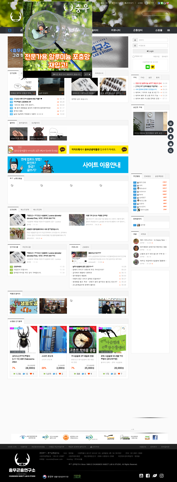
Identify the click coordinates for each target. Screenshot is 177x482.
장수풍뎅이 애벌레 (78, 275)
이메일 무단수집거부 (56, 446)
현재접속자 (137, 219)
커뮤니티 (115, 30)
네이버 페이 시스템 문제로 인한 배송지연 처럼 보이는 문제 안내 (150, 98)
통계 (157, 77)
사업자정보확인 (74, 456)
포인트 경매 (137, 107)
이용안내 (143, 446)
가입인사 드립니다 (19, 269)
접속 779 (150, 3)
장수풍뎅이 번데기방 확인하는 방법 (153, 247)
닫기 (87, 74)
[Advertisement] (150, 311)
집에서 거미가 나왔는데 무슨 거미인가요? (87, 269)
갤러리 (94, 30)
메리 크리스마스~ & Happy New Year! (154, 240)
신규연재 (13, 209)
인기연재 (13, 73)
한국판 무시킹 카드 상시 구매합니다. (25, 272)
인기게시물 (14, 247)
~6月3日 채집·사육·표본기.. (22, 105)
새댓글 (143, 234)
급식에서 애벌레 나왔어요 (81, 272)
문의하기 (153, 446)
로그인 (104, 3)
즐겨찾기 (11, 3)
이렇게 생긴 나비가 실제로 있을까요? (86, 278)
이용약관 (24, 446)
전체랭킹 (147, 176)
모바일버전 (165, 446)
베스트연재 (25, 209)
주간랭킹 (136, 176)
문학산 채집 (16, 111)
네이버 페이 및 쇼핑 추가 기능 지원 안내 (150, 95)
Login (150, 51)
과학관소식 (99, 73)
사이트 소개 (12, 446)
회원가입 (116, 3)
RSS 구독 (21, 3)
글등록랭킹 (159, 176)
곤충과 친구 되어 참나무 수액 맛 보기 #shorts (157, 254)
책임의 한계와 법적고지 (77, 446)
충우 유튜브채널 (16, 178)
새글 (135, 234)
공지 (135, 77)
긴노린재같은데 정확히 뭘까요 (83, 285)
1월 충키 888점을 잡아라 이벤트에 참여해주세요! (30, 108)
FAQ (142, 77)
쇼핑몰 (140, 3)
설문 (150, 77)
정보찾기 (129, 3)
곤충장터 (138, 30)
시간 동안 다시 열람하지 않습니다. (67, 74)
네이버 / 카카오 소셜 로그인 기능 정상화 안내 (150, 92)
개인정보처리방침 (38, 446)
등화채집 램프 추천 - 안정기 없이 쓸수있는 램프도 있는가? (94, 281)
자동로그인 (137, 56)
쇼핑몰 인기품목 (16, 321)
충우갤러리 (23, 123)
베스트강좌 (37, 209)
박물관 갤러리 (15, 293)
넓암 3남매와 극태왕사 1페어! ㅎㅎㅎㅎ (26, 114)
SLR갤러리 (36, 123)
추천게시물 (26, 247)
